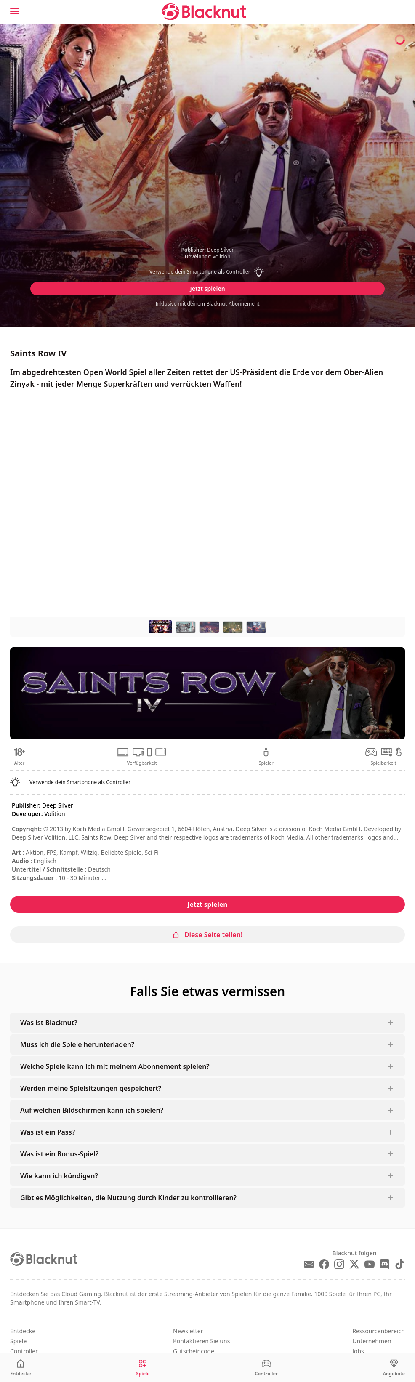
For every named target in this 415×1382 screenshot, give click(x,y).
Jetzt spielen (207, 288)
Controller (24, 1351)
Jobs (358, 1351)
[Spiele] (142, 1367)
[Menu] (14, 11)
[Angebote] (394, 1367)
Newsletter (188, 1331)
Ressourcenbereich (378, 1331)
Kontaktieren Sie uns (201, 1341)
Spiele (18, 1341)
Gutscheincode (193, 1351)
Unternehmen (371, 1341)
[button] (207, 272)
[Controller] (266, 1367)
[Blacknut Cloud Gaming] (204, 11)
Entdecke (22, 1331)
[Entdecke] (20, 1367)
